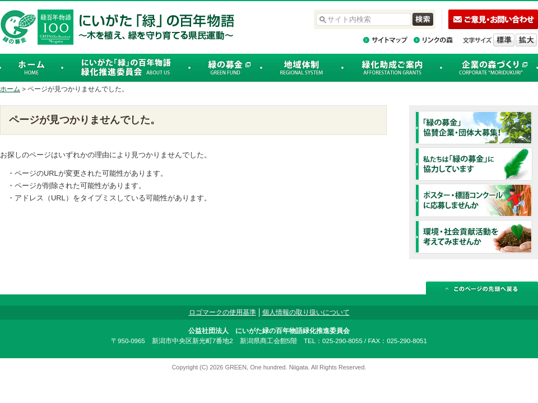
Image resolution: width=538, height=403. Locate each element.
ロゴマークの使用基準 (222, 312)
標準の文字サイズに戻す (503, 40)
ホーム (10, 89)
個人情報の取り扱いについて (306, 312)
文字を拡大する (526, 40)
